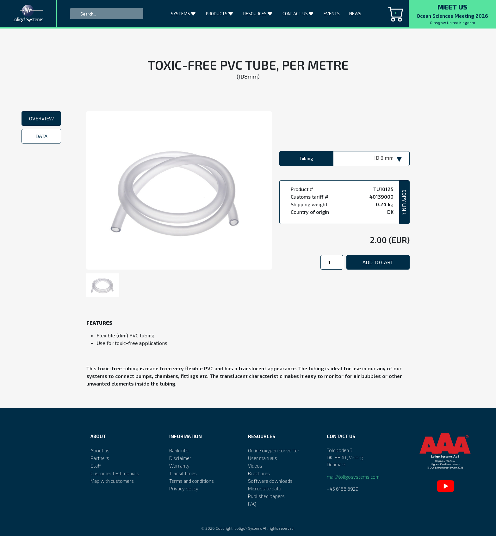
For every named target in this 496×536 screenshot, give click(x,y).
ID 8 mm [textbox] (384, 158)
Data (41, 136)
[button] (193, 13)
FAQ (252, 504)
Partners (99, 458)
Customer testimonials (114, 473)
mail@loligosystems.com (353, 477)
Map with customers (112, 481)
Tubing (306, 158)
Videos (255, 466)
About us (99, 450)
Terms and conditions (191, 481)
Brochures (259, 473)
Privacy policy (183, 488)
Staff (95, 466)
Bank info (179, 450)
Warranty (179, 466)
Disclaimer (180, 458)
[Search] (107, 14)
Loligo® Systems (248, 528)
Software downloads (270, 481)
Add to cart (378, 262)
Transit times (183, 473)
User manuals (262, 458)
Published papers (266, 496)
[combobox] (371, 158)
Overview (41, 118)
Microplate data (264, 488)
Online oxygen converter (274, 450)
